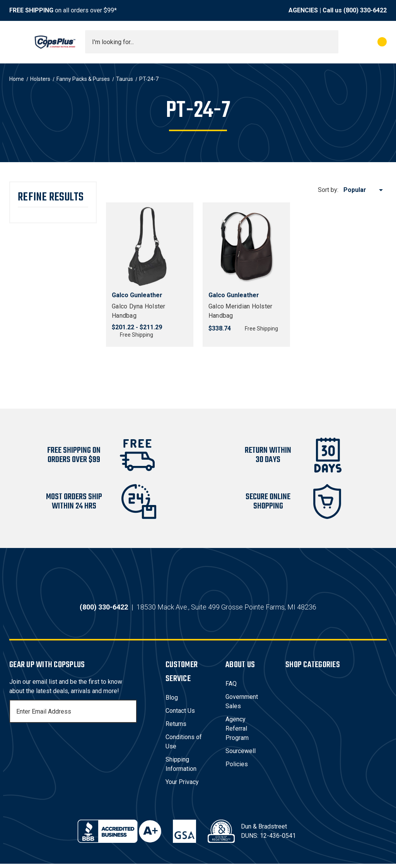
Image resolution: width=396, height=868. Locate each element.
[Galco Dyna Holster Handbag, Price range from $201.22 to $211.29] (149, 246)
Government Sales (241, 705)
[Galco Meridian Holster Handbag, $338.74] (246, 246)
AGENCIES (303, 10)
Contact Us (180, 715)
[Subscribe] (130, 715)
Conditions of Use (184, 746)
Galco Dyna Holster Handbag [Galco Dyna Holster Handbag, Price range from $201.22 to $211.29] (139, 311)
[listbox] (364, 190)
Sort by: (328, 189)
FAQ (231, 688)
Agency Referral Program (237, 733)
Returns (176, 728)
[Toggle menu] (16, 42)
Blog (172, 701)
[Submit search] (329, 41)
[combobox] (211, 41)
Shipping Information (181, 768)
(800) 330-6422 (365, 10)
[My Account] (347, 42)
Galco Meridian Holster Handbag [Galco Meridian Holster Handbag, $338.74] (240, 311)
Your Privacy (182, 786)
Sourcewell (240, 755)
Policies (236, 768)
